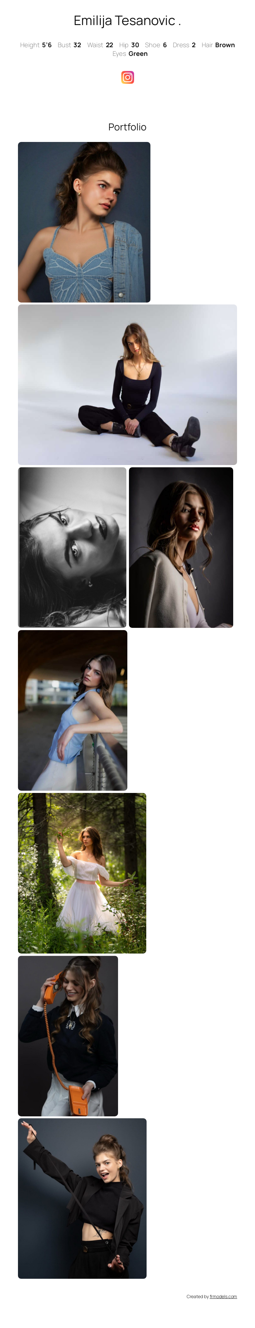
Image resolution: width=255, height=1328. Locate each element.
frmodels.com (223, 1296)
